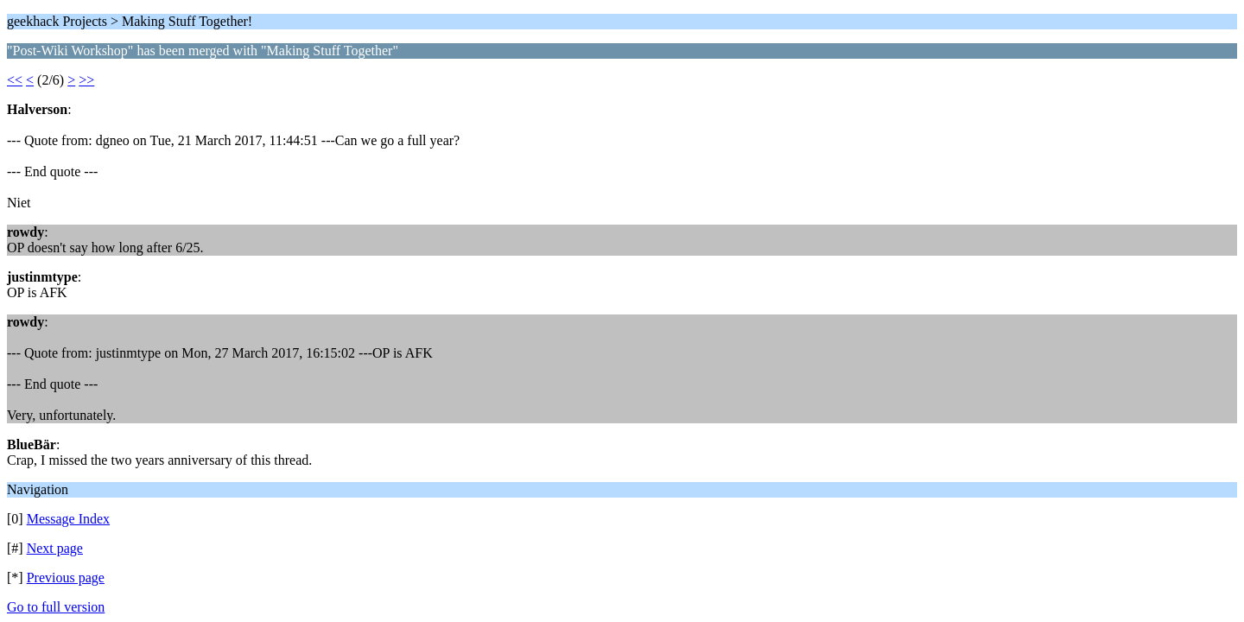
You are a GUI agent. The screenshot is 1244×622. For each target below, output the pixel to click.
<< (14, 80)
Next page (55, 548)
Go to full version (56, 607)
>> (86, 80)
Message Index (68, 518)
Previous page (66, 577)
